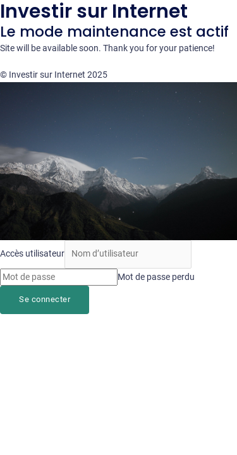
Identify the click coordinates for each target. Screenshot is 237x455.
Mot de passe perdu (156, 277)
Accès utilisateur (32, 253)
